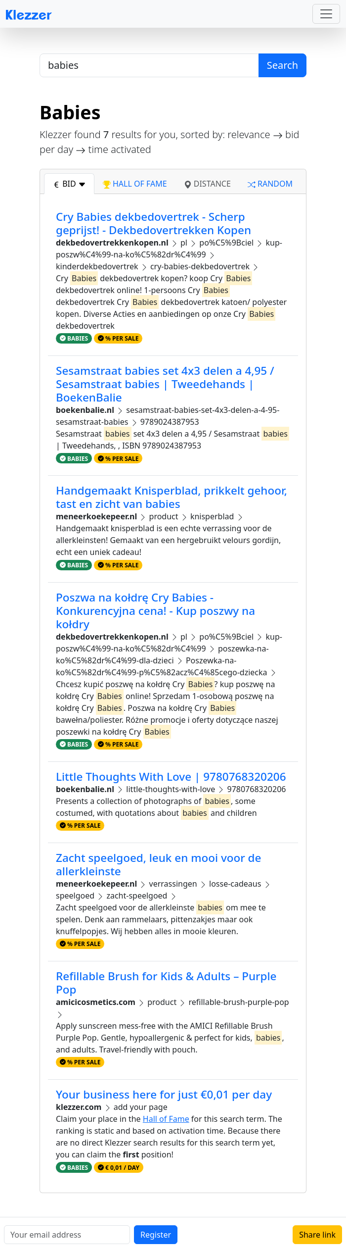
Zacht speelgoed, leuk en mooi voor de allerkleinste (158, 864)
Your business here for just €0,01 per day (164, 1094)
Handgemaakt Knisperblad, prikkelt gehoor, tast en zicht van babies (171, 497)
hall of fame (135, 183)
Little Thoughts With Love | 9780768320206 (171, 776)
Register (155, 1234)
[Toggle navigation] (326, 14)
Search (282, 65)
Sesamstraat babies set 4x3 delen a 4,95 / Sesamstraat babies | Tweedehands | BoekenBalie (165, 384)
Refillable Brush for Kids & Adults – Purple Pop (166, 982)
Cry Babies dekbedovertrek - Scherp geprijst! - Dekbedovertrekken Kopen (153, 223)
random (270, 183)
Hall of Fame (166, 1118)
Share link (317, 1234)
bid (69, 183)
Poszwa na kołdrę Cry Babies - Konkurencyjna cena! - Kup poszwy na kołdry (155, 611)
